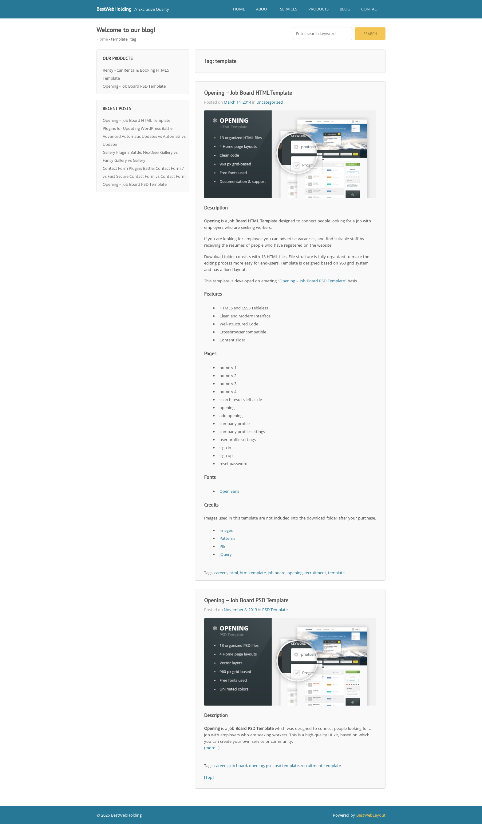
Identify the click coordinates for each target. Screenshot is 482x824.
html (233, 572)
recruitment (315, 572)
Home (239, 9)
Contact (370, 9)
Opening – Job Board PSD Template (135, 184)
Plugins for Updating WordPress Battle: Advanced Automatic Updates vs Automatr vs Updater (144, 136)
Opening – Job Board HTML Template (136, 120)
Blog (345, 9)
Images (226, 530)
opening (294, 572)
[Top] (209, 777)
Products (318, 9)
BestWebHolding (114, 9)
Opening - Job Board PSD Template (134, 86)
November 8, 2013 (240, 609)
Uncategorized (269, 102)
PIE (222, 546)
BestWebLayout (370, 815)
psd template (287, 765)
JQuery (225, 554)
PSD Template (275, 609)
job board (277, 572)
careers (220, 572)
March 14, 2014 (237, 102)
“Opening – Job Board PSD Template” (312, 281)
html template (253, 572)
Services (288, 9)
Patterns (227, 538)
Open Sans (229, 491)
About (262, 9)
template (336, 572)
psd (269, 765)
